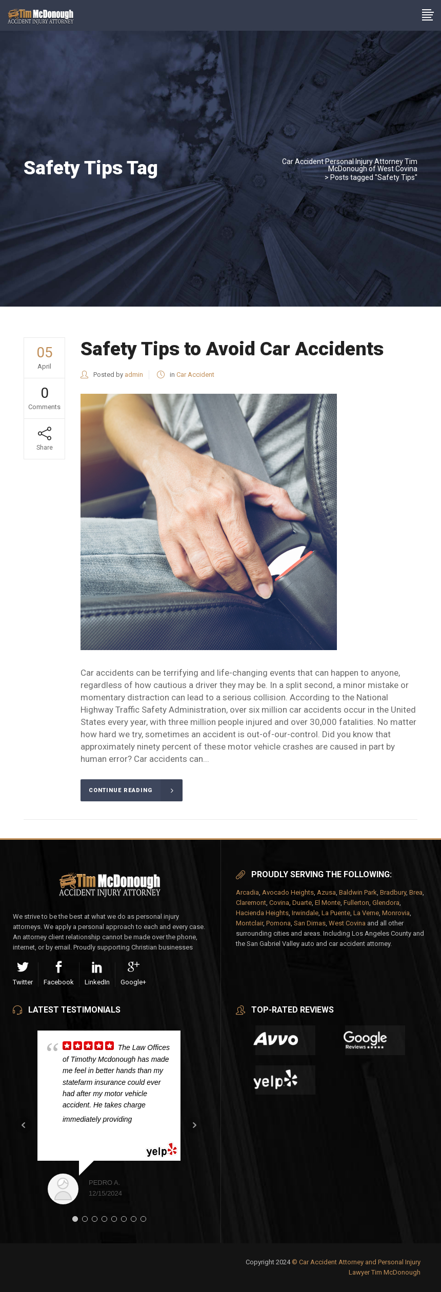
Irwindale (305, 913)
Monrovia (396, 913)
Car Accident (195, 374)
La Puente (336, 913)
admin (134, 374)
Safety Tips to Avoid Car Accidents (232, 349)
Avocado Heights (288, 892)
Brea (416, 892)
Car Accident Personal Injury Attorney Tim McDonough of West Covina (349, 165)
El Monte (327, 902)
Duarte (302, 902)
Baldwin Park (358, 892)
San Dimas (310, 923)
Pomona (278, 923)
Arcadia (247, 892)
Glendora (385, 902)
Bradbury (393, 892)
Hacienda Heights (262, 913)
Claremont (251, 902)
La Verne (366, 913)
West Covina (347, 923)
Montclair (249, 923)
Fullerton (356, 902)
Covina (279, 902)
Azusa (326, 892)
